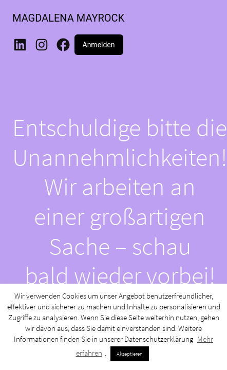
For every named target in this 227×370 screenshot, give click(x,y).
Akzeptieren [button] (130, 353)
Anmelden (99, 45)
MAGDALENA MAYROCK (68, 18)
